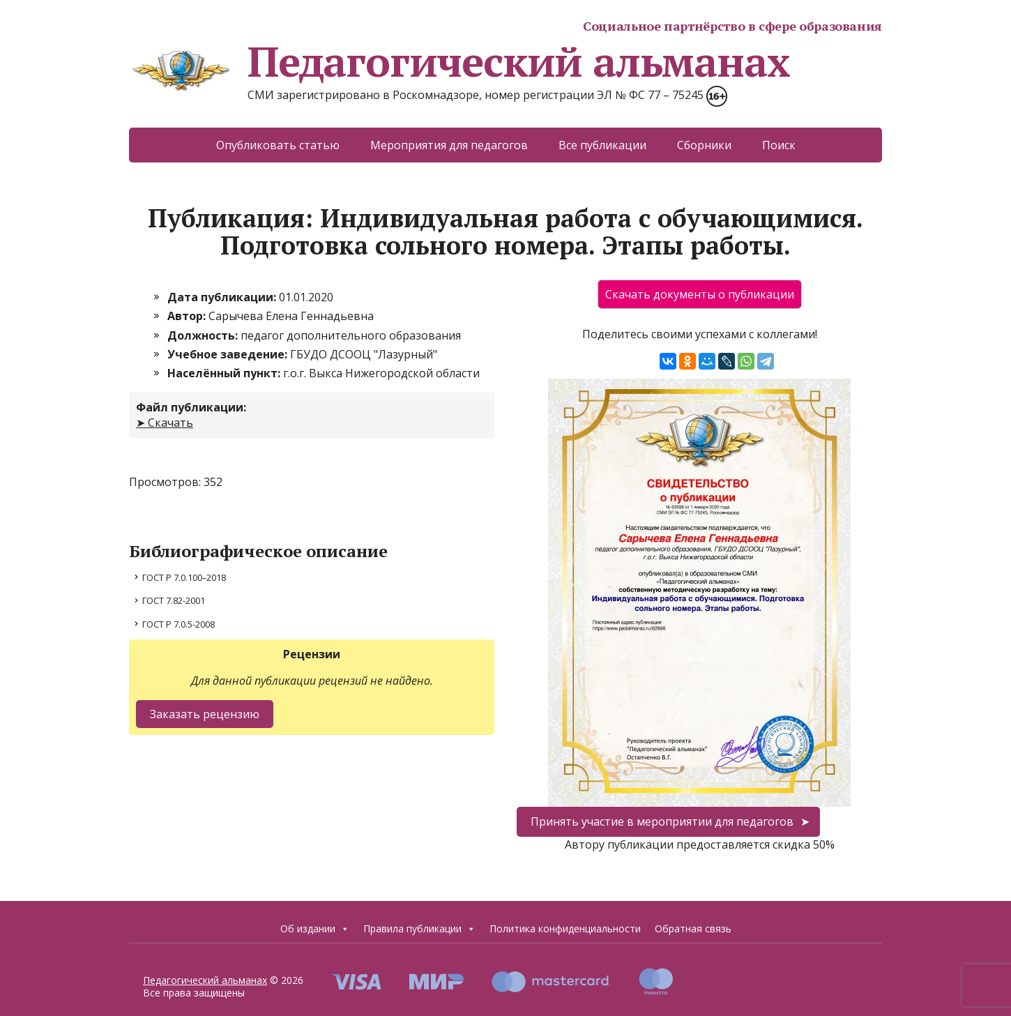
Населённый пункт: (225, 373)
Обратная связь (693, 928)
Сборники (704, 145)
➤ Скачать (164, 422)
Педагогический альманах (459, 61)
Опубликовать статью (278, 145)
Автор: (187, 316)
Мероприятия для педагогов (449, 145)
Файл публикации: (191, 407)
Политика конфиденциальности (565, 928)
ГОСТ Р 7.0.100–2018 (184, 577)
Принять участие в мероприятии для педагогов (662, 821)
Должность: (204, 335)
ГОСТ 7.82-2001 (173, 600)
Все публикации (602, 145)
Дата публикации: (223, 297)
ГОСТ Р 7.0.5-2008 (178, 624)
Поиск (779, 145)
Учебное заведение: (228, 354)
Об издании (314, 929)
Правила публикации (419, 929)
